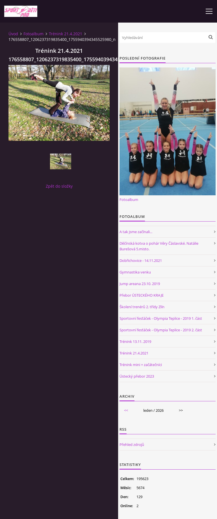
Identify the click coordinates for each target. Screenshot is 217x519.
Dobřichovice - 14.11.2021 (141, 260)
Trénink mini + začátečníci (141, 364)
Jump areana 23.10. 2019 (140, 283)
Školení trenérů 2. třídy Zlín (142, 306)
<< (126, 410)
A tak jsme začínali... (136, 231)
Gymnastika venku (135, 272)
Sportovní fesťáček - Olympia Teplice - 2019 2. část (161, 329)
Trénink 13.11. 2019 (135, 341)
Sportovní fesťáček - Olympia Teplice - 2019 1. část (161, 318)
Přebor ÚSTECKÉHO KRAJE (142, 295)
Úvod (13, 33)
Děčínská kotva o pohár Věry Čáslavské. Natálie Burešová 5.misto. (159, 246)
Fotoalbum (33, 33)
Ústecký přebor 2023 (137, 376)
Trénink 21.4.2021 (65, 33)
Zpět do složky (59, 186)
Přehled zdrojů (132, 444)
